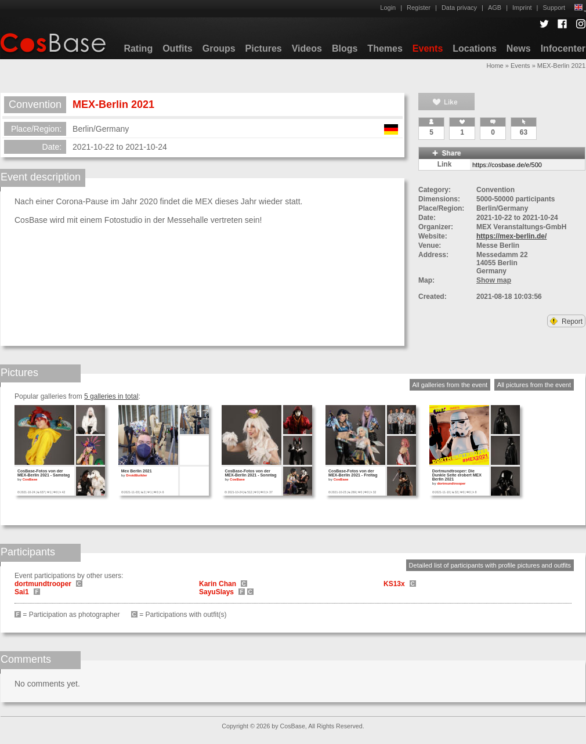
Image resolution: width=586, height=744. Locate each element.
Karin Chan (217, 584)
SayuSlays (216, 592)
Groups (219, 48)
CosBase (30, 479)
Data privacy (459, 7)
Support (553, 7)
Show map (493, 280)
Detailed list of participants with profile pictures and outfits (490, 565)
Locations (475, 48)
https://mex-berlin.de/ (511, 236)
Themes (384, 48)
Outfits (177, 48)
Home (494, 65)
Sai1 (22, 592)
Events (428, 48)
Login (388, 7)
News (519, 48)
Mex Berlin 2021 (136, 471)
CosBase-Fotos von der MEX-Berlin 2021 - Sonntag (250, 473)
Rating (138, 48)
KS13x (394, 584)
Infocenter (563, 48)
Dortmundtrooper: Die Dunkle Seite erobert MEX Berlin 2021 (457, 475)
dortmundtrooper (451, 483)
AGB (494, 7)
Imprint (522, 7)
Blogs (344, 48)
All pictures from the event (534, 384)
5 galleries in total (111, 396)
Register (419, 7)
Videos (307, 48)
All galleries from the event (450, 384)
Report (566, 321)
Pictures (263, 48)
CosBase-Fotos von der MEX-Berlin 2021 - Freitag (352, 473)
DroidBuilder (136, 475)
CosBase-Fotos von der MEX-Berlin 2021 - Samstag (43, 473)
